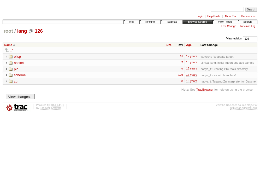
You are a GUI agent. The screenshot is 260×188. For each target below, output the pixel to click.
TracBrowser (205, 89)
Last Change (228, 26)
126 (39, 31)
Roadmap (171, 21)
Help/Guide (213, 16)
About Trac (230, 16)
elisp (17, 56)
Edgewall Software (50, 108)
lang (22, 31)
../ (11, 50)
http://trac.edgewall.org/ (243, 108)
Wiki (131, 21)
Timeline (150, 21)
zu (15, 82)
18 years (191, 63)
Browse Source (197, 21)
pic (16, 69)
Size (169, 44)
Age (189, 44)
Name (8, 44)
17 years (191, 56)
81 (181, 57)
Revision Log (248, 26)
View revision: (234, 38)
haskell (19, 63)
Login (200, 16)
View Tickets (225, 21)
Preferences (248, 16)
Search (247, 21)
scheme (20, 75)
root (8, 31)
